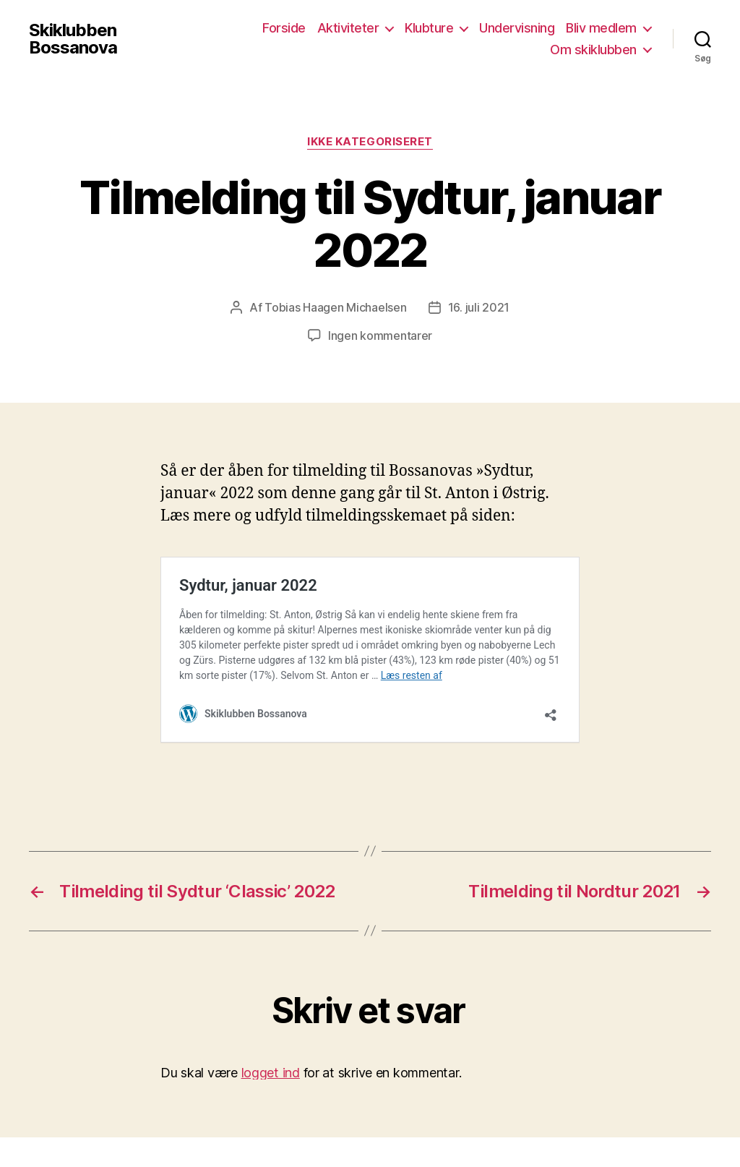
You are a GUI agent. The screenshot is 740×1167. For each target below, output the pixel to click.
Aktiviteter (348, 27)
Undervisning (516, 27)
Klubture (429, 27)
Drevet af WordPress (297, 1126)
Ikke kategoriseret (370, 141)
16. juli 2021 (479, 307)
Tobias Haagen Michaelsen (335, 307)
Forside (284, 27)
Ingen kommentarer (380, 335)
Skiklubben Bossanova (73, 39)
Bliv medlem (601, 27)
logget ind (270, 1020)
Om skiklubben (593, 49)
